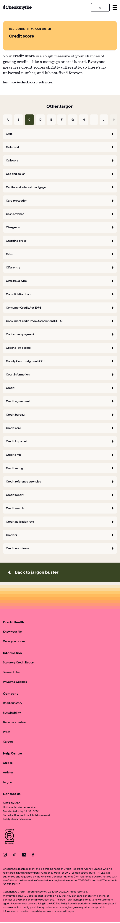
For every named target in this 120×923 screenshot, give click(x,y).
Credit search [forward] (60, 508)
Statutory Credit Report (18, 662)
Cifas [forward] (60, 254)
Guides (7, 762)
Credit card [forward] (60, 428)
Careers (8, 741)
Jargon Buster (41, 28)
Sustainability (12, 712)
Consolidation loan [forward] (60, 294)
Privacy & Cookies (15, 681)
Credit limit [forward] (60, 454)
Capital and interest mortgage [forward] (60, 187)
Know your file (12, 631)
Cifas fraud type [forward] (60, 280)
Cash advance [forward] (60, 214)
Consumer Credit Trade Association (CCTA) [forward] (60, 321)
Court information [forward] (60, 374)
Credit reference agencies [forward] (60, 481)
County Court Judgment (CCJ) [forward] (60, 361)
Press (6, 731)
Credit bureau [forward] (60, 414)
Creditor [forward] (60, 535)
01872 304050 (11, 803)
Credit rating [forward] (60, 468)
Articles (8, 772)
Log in (100, 7)
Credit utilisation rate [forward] (60, 521)
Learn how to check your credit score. (28, 82)
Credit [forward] (60, 387)
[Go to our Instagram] (5, 855)
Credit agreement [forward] (60, 401)
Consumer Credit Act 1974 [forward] (60, 307)
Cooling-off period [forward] (60, 347)
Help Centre (17, 28)
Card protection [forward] (60, 200)
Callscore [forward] (60, 160)
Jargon (7, 782)
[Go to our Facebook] (34, 855)
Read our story (12, 703)
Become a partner (15, 722)
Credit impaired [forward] (60, 441)
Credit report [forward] (60, 494)
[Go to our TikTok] (14, 855)
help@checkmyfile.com (17, 818)
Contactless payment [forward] (60, 334)
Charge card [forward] (60, 227)
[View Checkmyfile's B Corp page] (9, 837)
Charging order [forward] (60, 240)
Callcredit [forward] (60, 147)
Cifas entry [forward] (60, 267)
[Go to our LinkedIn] (24, 855)
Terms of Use (11, 672)
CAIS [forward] (60, 133)
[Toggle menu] (115, 7)
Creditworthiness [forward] (60, 548)
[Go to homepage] (17, 7)
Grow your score (14, 641)
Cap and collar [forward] (60, 173)
